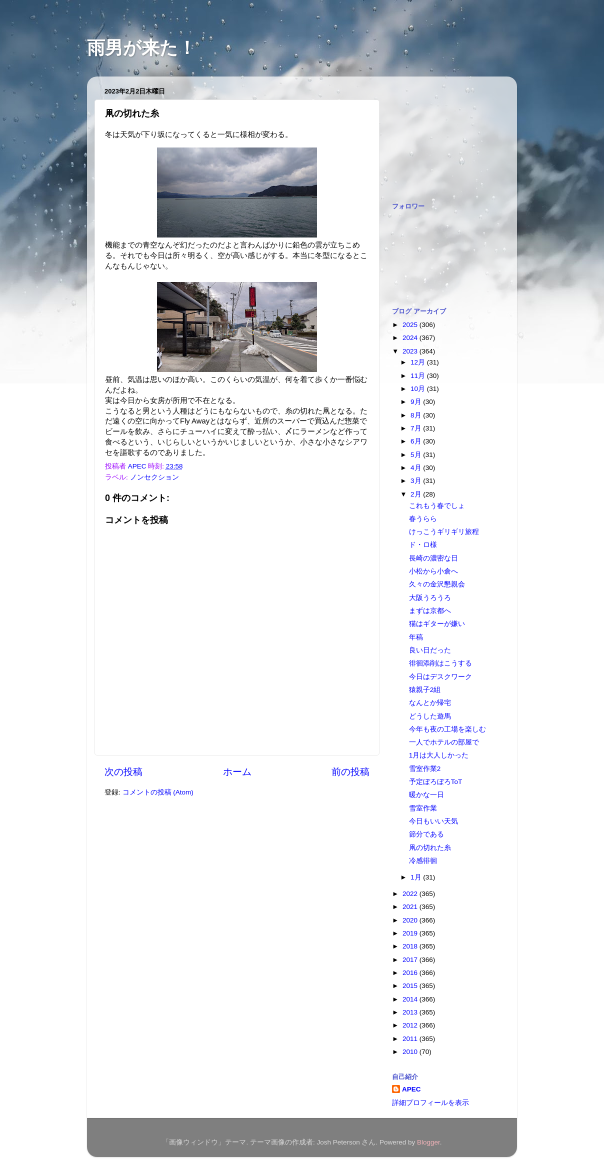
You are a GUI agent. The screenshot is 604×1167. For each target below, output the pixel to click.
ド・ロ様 (423, 544)
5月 (416, 454)
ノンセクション (154, 477)
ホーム (237, 771)
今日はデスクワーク (440, 676)
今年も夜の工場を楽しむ (447, 729)
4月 (416, 468)
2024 (411, 338)
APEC (411, 1089)
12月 (418, 362)
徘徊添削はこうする (440, 663)
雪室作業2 (425, 768)
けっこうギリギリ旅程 (444, 532)
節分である (426, 834)
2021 (411, 906)
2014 (411, 999)
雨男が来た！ (141, 48)
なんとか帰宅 (430, 702)
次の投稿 (123, 771)
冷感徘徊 (423, 860)
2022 (411, 894)
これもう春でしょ (437, 506)
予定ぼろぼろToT (435, 782)
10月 (418, 388)
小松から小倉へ (433, 571)
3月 (416, 480)
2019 (411, 933)
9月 (416, 402)
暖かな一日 (426, 794)
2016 (411, 972)
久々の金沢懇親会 (437, 584)
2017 (411, 960)
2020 (411, 920)
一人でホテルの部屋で (444, 742)
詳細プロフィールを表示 (430, 1102)
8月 (416, 415)
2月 (416, 494)
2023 (411, 351)
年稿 (416, 637)
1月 (416, 877)
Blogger (428, 1142)
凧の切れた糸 (430, 848)
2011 (411, 1038)
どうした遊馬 (430, 716)
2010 (411, 1052)
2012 (411, 1025)
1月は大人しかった (439, 755)
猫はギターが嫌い (437, 624)
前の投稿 (351, 771)
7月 (416, 428)
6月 (416, 441)
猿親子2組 (425, 690)
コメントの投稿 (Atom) (158, 792)
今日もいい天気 (433, 821)
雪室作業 (423, 808)
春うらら (423, 518)
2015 (411, 986)
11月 (418, 376)
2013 (411, 1012)
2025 (411, 324)
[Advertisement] (442, 134)
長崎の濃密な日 (433, 558)
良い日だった (430, 650)
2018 (411, 946)
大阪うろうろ (430, 598)
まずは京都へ (430, 610)
